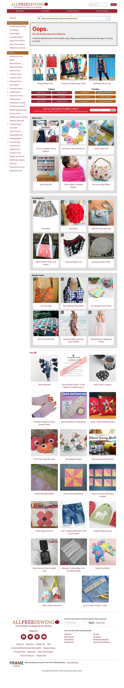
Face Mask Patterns (16, 37)
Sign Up (112, 110)
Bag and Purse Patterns (17, 41)
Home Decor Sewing (16, 96)
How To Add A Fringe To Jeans (95, 605)
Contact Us (40, 644)
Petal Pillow (73, 229)
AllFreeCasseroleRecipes (101, 642)
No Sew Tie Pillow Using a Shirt (73, 83)
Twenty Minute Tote (45, 83)
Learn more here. (73, 662)
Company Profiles (15, 78)
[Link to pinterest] (37, 637)
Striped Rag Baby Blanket (44, 494)
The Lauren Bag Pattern (101, 184)
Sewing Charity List (16, 135)
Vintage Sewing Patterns (18, 48)
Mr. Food (96, 634)
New (33, 353)
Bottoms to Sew (15, 70)
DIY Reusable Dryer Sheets (101, 306)
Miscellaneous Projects (17, 106)
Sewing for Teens (15, 153)
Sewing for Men (15, 149)
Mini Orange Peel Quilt (45, 339)
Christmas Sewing (15, 74)
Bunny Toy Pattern (103, 568)
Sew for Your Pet (15, 131)
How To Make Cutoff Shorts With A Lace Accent (73, 532)
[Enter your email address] (76, 623)
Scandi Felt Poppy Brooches (44, 459)
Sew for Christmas (105, 97)
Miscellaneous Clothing (17, 103)
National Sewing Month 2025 (102, 459)
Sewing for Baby (15, 142)
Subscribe (13, 18)
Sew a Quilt (13, 128)
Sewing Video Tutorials (17, 160)
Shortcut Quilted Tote (73, 262)
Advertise (30, 644)
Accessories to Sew (16, 56)
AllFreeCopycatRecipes (100, 639)
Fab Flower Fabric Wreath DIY (73, 149)
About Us (20, 644)
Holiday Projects (15, 92)
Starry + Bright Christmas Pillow (102, 422)
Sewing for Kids (15, 146)
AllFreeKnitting (69, 639)
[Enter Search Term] (97, 4)
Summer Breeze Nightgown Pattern (101, 340)
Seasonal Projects (16, 124)
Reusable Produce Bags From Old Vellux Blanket (73, 569)
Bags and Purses (15, 63)
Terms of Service (27, 656)
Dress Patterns (15, 33)
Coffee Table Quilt (101, 149)
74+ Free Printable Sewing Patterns (46, 150)
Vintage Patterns (62, 92)
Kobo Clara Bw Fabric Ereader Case (44, 569)
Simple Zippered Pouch (44, 531)
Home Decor (85, 101)
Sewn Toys (13, 163)
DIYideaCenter (69, 642)
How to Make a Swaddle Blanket (73, 185)
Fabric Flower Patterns (17, 44)
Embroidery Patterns (16, 88)
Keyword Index (49, 648)
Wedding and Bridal (16, 171)
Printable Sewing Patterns (18, 26)
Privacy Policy (73, 111)
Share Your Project (45, 652)
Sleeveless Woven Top (102, 83)
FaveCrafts (67, 634)
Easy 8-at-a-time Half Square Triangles (102, 495)
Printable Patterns (62, 101)
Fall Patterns (85, 92)
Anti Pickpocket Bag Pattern (73, 306)
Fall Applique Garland (73, 459)
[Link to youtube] (44, 637)
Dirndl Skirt (46, 229)
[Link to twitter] (30, 637)
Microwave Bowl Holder (101, 262)
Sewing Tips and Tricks (17, 156)
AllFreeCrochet (69, 637)
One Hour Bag (45, 306)
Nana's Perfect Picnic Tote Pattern (46, 263)
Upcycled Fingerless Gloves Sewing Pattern (44, 423)
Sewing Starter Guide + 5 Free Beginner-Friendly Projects (73, 386)
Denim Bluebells (44, 385)
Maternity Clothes (15, 99)
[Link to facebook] (23, 637)
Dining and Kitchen (16, 81)
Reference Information (17, 121)
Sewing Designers (16, 138)
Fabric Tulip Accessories (51, 605)
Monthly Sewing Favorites (18, 110)
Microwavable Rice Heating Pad (73, 422)
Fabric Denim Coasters (102, 385)
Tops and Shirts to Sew (17, 167)
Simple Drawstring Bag (102, 531)
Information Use (83, 111)
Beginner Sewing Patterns (105, 92)
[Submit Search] (114, 4)
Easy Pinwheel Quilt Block (73, 494)
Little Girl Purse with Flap (101, 229)
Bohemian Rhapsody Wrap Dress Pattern (73, 340)
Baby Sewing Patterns (105, 101)
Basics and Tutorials (16, 67)
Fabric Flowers (41, 97)
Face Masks (61, 97)
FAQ (48, 644)
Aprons (12, 60)
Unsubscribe (41, 656)
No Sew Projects (15, 113)
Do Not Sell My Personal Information (26, 648)
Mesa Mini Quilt (46, 184)
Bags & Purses (41, 92)
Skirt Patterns (14, 30)
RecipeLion (97, 637)
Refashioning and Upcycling (18, 117)
